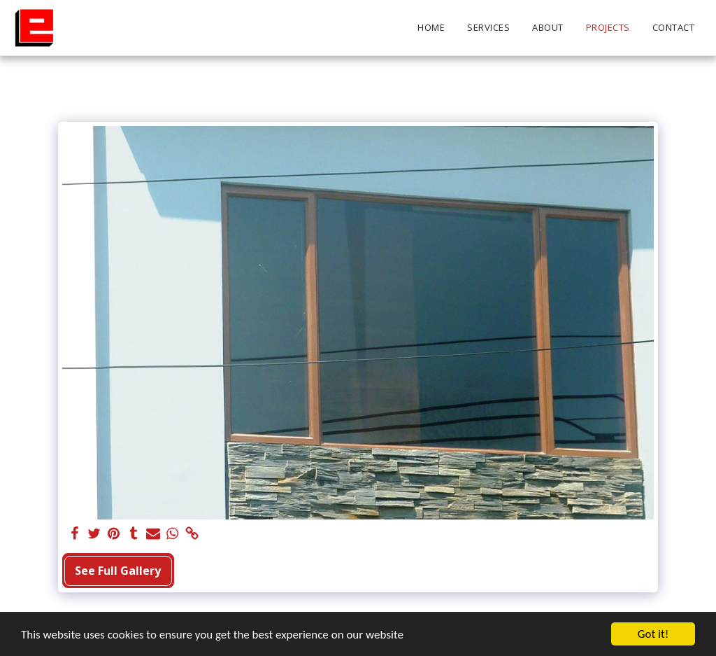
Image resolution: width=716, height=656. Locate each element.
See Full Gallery (118, 570)
